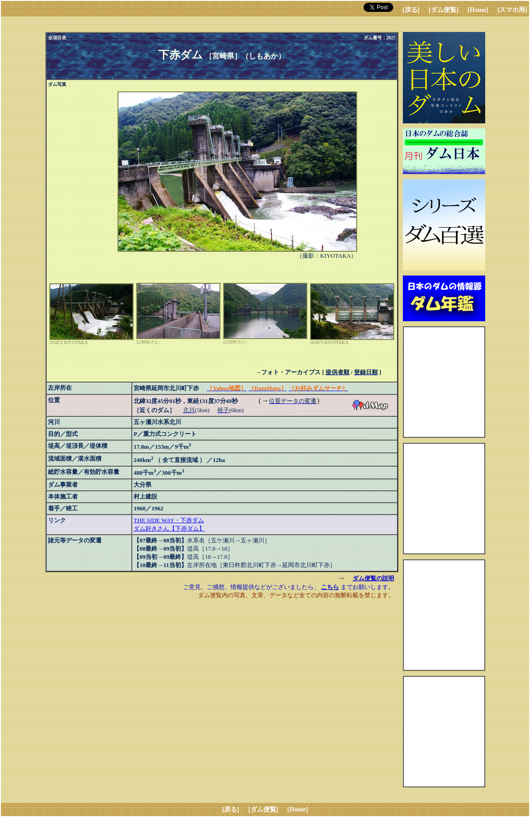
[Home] (478, 9)
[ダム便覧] (443, 9)
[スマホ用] (512, 9)
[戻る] (410, 9)
